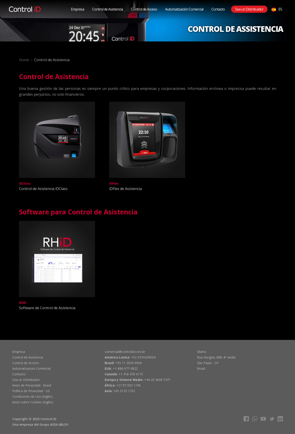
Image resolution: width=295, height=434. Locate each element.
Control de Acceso (144, 9)
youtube (263, 418)
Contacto (218, 9)
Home (24, 59)
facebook (246, 418)
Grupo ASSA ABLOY (54, 424)
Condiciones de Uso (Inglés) (32, 396)
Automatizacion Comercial (31, 368)
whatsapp (254, 418)
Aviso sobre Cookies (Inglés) (32, 402)
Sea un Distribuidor (249, 9)
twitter (271, 418)
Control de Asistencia (107, 9)
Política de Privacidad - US (31, 391)
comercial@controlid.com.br (125, 352)
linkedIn (280, 418)
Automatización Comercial (184, 9)
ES (277, 9)
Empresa (77, 9)
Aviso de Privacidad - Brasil (31, 385)
